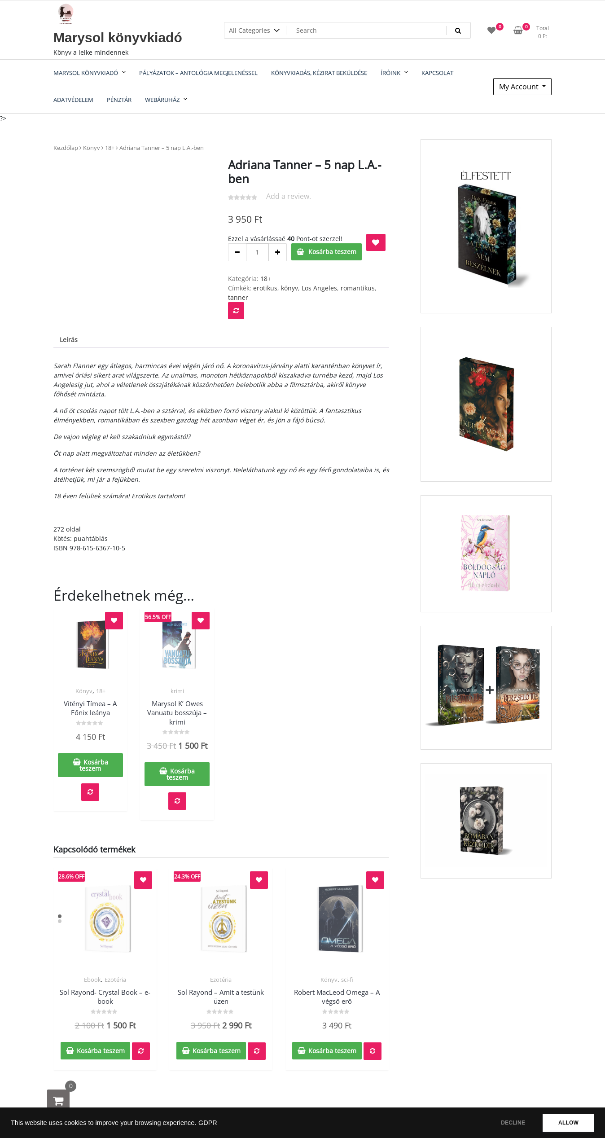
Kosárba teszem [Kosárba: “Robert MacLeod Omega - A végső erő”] (332, 1050)
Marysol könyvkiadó (117, 37)
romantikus (358, 288)
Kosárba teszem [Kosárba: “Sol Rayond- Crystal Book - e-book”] (101, 1050)
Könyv (91, 148)
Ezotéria (115, 979)
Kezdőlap (65, 148)
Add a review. (288, 196)
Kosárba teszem (332, 251)
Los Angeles (319, 288)
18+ (109, 148)
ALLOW (568, 1123)
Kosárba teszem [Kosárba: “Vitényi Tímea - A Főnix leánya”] (93, 765)
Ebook (92, 979)
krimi (177, 691)
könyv (289, 288)
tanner (238, 297)
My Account (519, 87)
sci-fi (347, 979)
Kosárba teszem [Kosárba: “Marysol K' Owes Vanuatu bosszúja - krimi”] (181, 774)
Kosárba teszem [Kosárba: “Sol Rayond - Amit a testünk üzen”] (217, 1050)
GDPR (207, 1122)
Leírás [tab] (69, 339)
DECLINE (513, 1123)
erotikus (265, 288)
